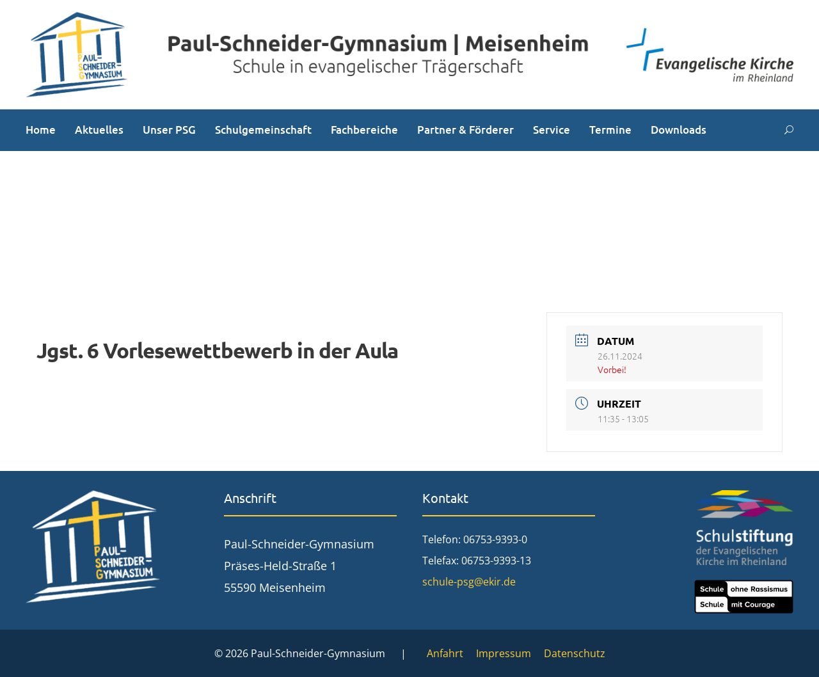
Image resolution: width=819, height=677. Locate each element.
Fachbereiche (364, 129)
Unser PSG (169, 129)
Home (41, 129)
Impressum (503, 653)
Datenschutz (574, 653)
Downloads (678, 129)
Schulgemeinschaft (263, 129)
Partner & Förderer (465, 129)
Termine (610, 129)
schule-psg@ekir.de (469, 582)
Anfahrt (445, 653)
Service (551, 129)
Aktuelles (99, 129)
